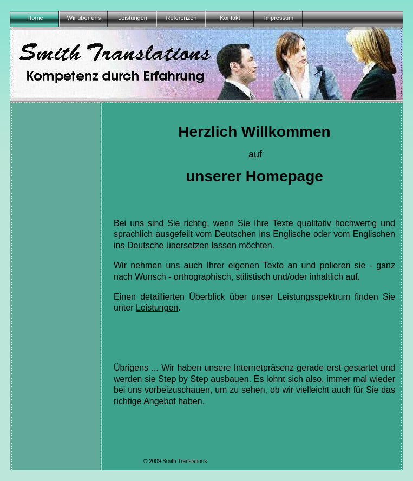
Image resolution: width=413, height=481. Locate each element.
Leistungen (132, 18)
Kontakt (230, 18)
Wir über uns (84, 18)
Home (35, 18)
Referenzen (181, 18)
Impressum (278, 18)
